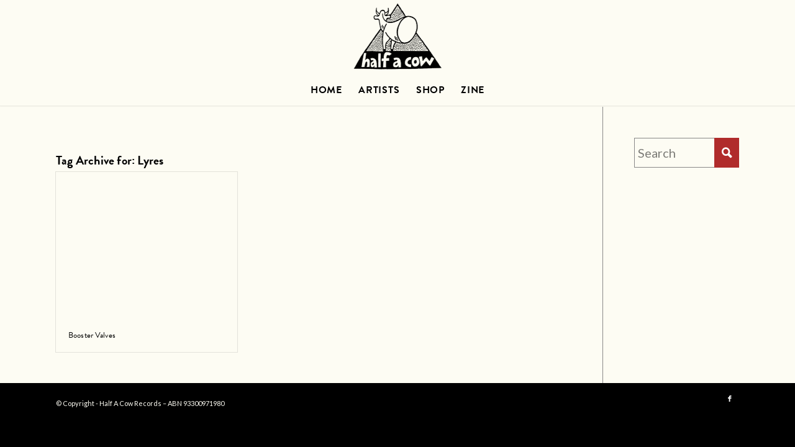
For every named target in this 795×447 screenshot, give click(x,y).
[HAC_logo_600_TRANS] (397, 37)
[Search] (686, 153)
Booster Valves (92, 335)
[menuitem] (326, 90)
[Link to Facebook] (729, 399)
